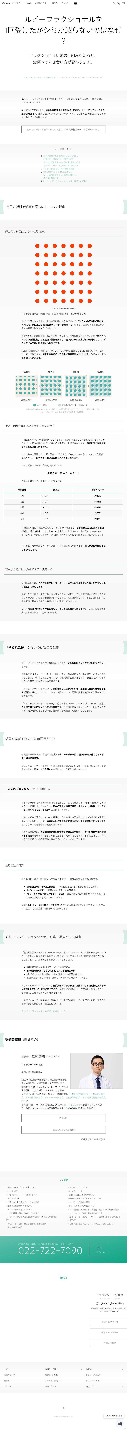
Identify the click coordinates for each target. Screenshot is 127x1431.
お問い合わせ (50, 1386)
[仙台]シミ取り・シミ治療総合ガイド (43, 78)
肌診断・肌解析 (51, 1374)
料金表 (55, 3)
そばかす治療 (13, 1198)
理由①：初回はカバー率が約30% (59, 159)
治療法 (88, 1369)
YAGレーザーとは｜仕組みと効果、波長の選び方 (28, 1223)
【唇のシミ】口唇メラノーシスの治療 (23, 1202)
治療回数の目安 (52, 178)
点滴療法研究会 (73, 1097)
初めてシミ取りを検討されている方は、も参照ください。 (63, 129)
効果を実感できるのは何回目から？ (57, 171)
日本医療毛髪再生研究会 (94, 1097)
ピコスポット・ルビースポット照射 (22, 1195)
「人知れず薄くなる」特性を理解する (61, 174)
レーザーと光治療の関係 (79, 1202)
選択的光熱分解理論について (20, 1205)
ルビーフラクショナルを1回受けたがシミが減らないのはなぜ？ (31, 1218)
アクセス (65, 3)
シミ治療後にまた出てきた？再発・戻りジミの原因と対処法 (94, 1209)
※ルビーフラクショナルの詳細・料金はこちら (43, 1011)
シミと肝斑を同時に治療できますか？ (23, 1213)
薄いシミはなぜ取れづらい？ (20, 1209)
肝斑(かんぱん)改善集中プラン (81, 1195)
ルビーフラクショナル (72, 1104)
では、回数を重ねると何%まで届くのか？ (63, 162)
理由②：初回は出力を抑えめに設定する (62, 165)
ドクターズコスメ (93, 1374)
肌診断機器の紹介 (15, 1227)
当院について (91, 1386)
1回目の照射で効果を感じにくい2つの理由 (60, 156)
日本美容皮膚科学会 (78, 1093)
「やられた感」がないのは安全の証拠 (58, 168)
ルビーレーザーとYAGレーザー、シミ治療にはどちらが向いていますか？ (94, 1218)
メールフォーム (99, 1249)
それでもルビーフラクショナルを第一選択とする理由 (65, 181)
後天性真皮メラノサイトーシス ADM (85, 1198)
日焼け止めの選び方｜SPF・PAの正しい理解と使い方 (91, 1223)
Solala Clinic (10, 3)
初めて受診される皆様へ (63, 1129)
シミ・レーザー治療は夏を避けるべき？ (86, 1213)
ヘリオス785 (13, 1191)
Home (28, 3)
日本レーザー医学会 (54, 1097)
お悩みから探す (41, 3)
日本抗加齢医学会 (34, 1097)
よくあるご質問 (51, 1380)
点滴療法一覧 (9, 1374)
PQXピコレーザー (76, 1191)
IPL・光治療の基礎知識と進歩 (81, 1205)
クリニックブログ (93, 1380)
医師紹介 (63, 1117)
